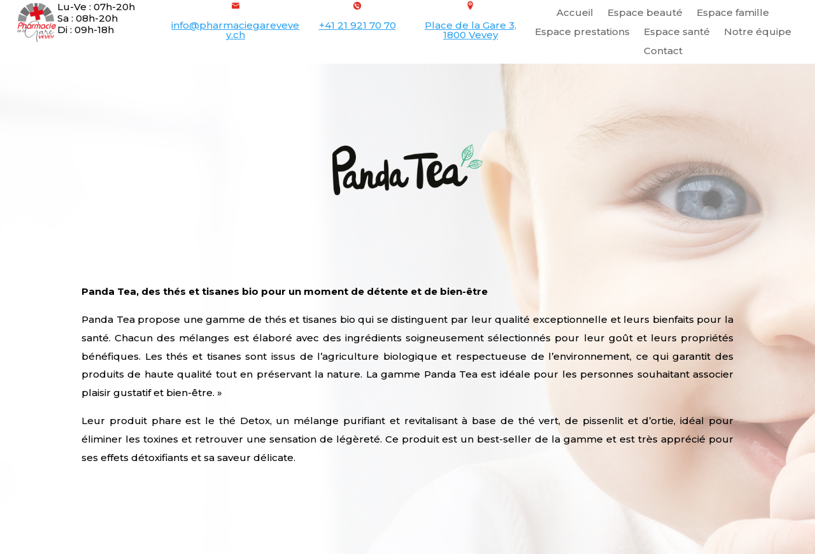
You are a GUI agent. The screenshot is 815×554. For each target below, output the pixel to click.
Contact (663, 51)
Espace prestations (582, 32)
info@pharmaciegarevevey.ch (235, 30)
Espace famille (733, 13)
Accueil (574, 13)
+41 (357, 25)
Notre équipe (757, 32)
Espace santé (677, 32)
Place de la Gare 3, (470, 25)
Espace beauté (645, 13)
